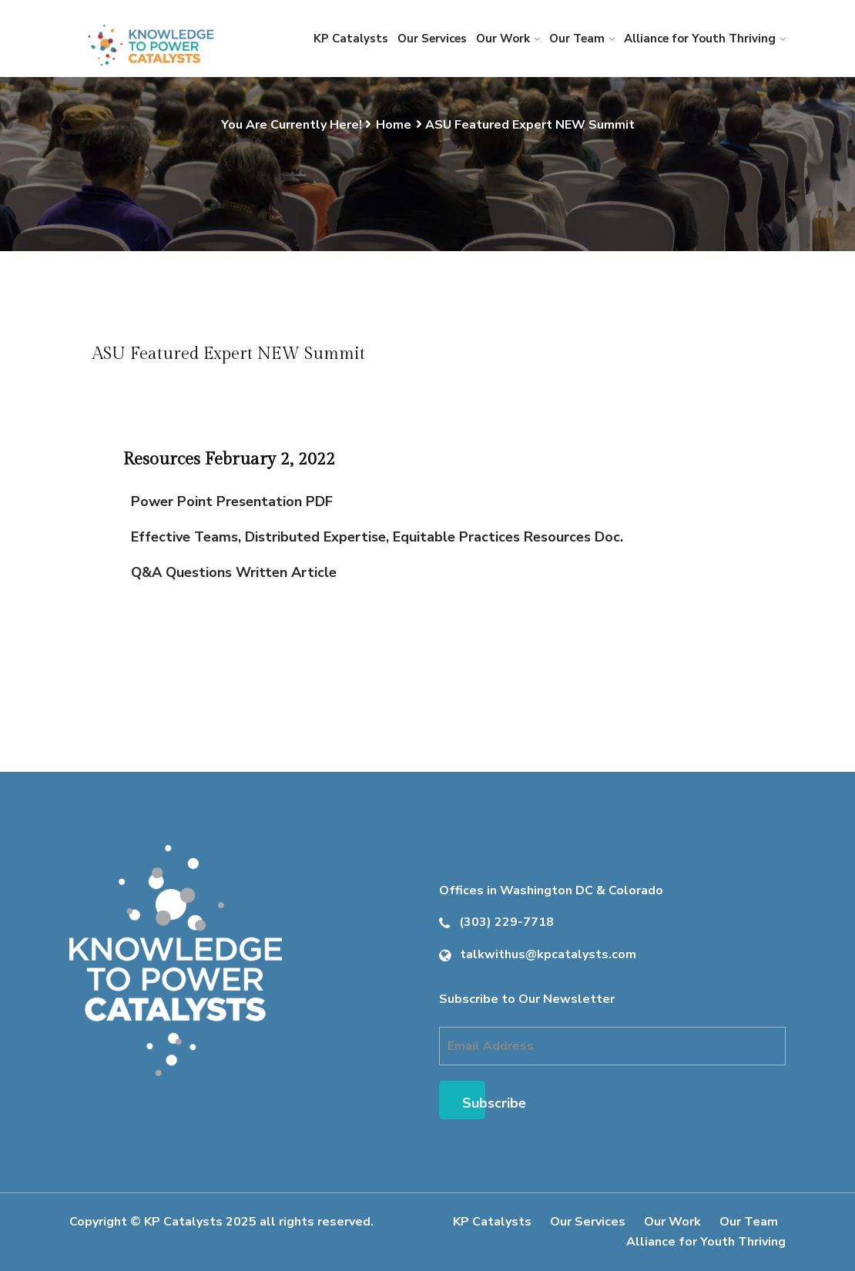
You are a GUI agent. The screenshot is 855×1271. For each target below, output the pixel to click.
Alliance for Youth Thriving (700, 38)
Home (393, 124)
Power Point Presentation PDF (232, 501)
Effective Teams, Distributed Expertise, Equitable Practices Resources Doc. (377, 537)
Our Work (503, 38)
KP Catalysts (351, 38)
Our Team (577, 38)
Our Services (432, 38)
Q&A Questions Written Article (234, 572)
